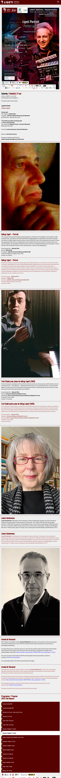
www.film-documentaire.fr (13, 657)
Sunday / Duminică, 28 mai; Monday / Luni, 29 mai (13, 737)
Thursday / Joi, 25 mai (7, 716)
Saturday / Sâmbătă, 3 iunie (8, 745)
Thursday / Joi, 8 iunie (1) (8, 754)
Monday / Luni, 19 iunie (7, 770)
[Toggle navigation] (58, 1)
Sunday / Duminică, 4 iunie (8, 750)
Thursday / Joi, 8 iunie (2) (8, 758)
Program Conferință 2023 (8, 708)
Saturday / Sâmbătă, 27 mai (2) (9, 733)
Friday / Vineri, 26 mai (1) (8, 720)
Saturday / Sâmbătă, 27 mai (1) (9, 729)
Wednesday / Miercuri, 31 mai (9, 741)
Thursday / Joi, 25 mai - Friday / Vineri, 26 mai (12, 712)
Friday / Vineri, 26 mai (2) (8, 725)
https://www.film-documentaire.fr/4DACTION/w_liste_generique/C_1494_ (35, 652)
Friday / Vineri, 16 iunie (7, 766)
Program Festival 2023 (7, 704)
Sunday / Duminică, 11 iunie (8, 762)
